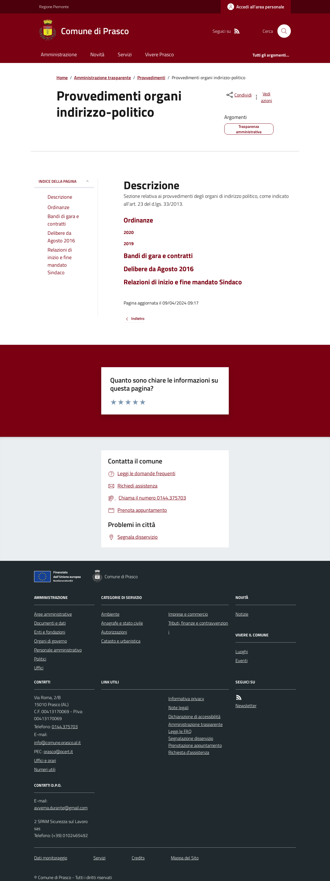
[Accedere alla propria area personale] (256, 6)
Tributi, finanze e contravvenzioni (198, 627)
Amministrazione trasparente (102, 77)
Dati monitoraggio (50, 857)
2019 (129, 243)
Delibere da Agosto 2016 (159, 268)
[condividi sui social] (238, 94)
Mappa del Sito (185, 857)
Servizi (125, 54)
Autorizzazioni (114, 632)
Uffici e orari (45, 760)
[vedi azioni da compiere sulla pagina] (263, 97)
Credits (138, 857)
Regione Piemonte (54, 7)
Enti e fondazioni (49, 632)
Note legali (178, 707)
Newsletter (245, 705)
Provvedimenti (151, 77)
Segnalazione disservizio (190, 738)
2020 (129, 232)
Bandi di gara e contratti (158, 255)
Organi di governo (50, 641)
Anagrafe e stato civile (122, 623)
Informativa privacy (186, 698)
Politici (40, 658)
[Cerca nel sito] (282, 31)
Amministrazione (59, 54)
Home (62, 77)
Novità (97, 54)
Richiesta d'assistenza (188, 752)
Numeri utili (44, 769)
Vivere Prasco (159, 54)
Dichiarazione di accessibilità (194, 716)
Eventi (241, 660)
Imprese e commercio (188, 614)
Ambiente (110, 614)
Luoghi (241, 651)
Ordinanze (138, 220)
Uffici (38, 667)
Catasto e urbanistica (120, 641)
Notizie (241, 614)
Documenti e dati (50, 623)
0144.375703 (65, 726)
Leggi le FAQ (180, 731)
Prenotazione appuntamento (195, 745)
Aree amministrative (53, 614)
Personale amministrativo (58, 649)
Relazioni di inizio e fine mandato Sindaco (183, 282)
